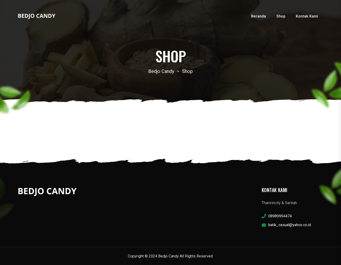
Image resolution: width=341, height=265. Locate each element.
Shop (280, 16)
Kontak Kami (307, 16)
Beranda (258, 16)
